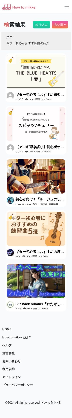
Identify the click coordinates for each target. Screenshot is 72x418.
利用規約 (8, 369)
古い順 (58, 24)
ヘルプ (7, 345)
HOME (7, 329)
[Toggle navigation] (67, 6)
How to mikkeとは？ (16, 337)
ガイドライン (11, 377)
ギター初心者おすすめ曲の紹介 (27, 43)
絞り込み (41, 24)
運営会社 (8, 353)
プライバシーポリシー (17, 385)
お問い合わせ (11, 361)
